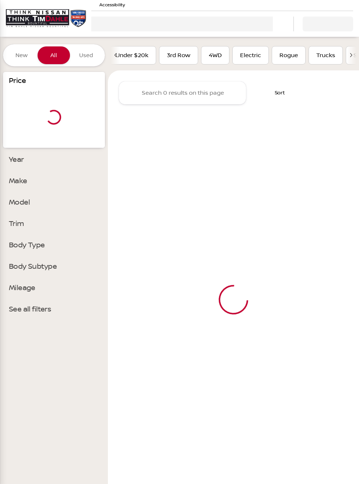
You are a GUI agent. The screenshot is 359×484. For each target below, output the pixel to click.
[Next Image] (351, 55)
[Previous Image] (116, 55)
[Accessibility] (108, 5)
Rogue (288, 55)
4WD (215, 55)
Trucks (325, 55)
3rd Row (178, 55)
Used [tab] (86, 55)
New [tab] (21, 55)
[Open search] (279, 24)
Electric (250, 55)
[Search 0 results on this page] (182, 93)
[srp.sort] (275, 93)
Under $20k (132, 55)
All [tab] (53, 55)
